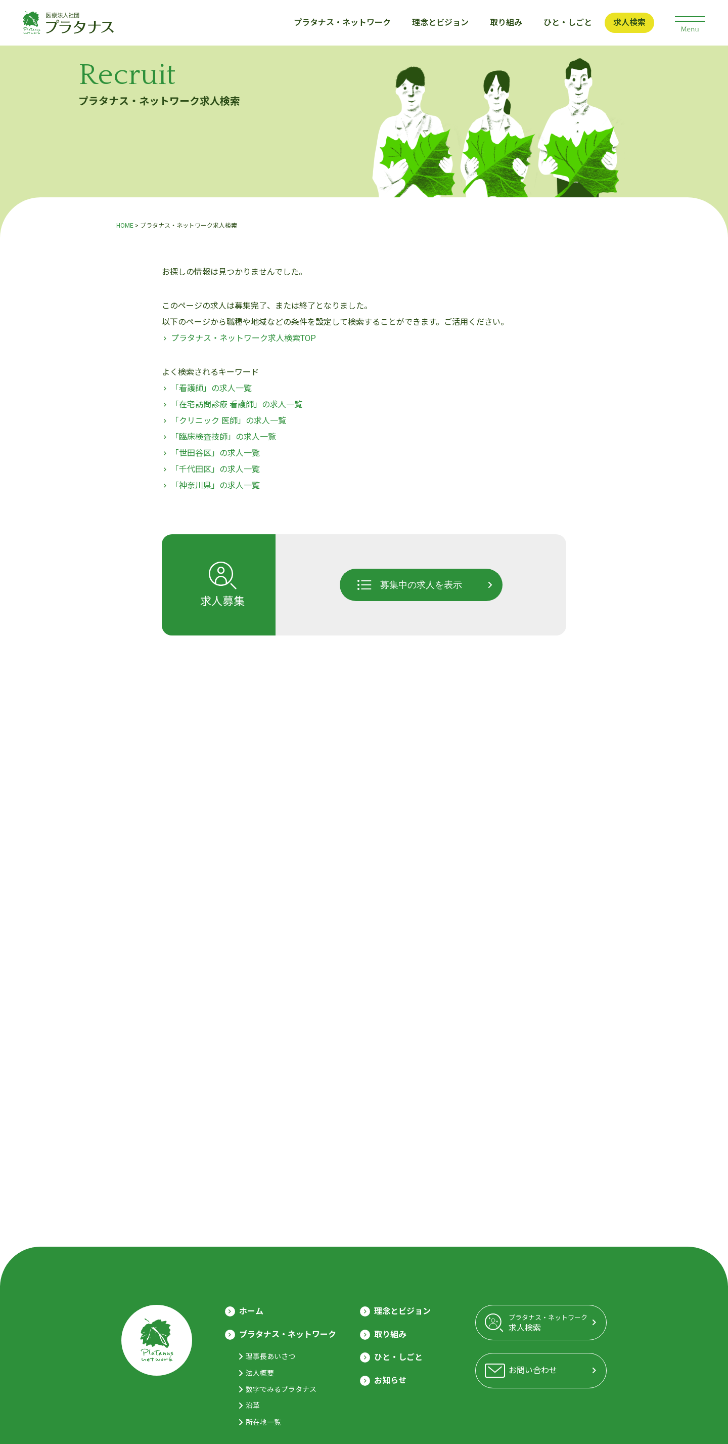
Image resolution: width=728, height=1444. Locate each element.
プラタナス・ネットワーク (342, 22)
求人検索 (629, 22)
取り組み (506, 22)
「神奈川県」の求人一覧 (215, 485)
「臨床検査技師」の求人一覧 (223, 437)
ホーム (251, 1311)
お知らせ (390, 1380)
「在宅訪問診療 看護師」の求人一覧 (236, 404)
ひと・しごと (567, 22)
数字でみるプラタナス (281, 1389)
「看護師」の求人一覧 (211, 388)
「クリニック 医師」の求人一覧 (228, 421)
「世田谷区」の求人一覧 (215, 453)
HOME (124, 225)
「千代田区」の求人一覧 (215, 469)
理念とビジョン (440, 22)
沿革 (253, 1405)
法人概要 (260, 1373)
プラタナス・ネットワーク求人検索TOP (243, 338)
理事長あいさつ (270, 1356)
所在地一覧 (263, 1422)
